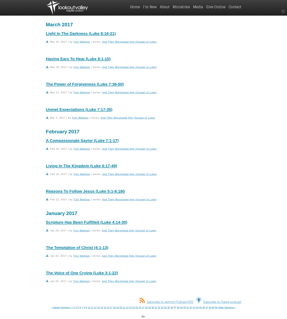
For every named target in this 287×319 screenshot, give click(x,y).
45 (200, 307)
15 (105, 307)
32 (159, 307)
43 (194, 307)
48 (210, 307)
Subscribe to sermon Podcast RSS (166, 302)
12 (95, 307)
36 (171, 307)
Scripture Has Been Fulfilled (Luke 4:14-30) (86, 222)
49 (213, 307)
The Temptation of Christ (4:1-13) (77, 247)
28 (146, 307)
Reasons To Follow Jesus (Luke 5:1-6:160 (85, 191)
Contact (235, 7)
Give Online (216, 7)
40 (184, 307)
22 (127, 307)
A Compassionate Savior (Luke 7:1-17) (82, 140)
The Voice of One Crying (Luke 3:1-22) (82, 273)
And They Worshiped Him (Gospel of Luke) (129, 41)
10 (89, 307)
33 (162, 307)
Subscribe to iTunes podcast (218, 302)
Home (135, 7)
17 (111, 307)
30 (152, 307)
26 (140, 307)
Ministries (181, 7)
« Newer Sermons (60, 307)
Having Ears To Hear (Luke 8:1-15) (78, 59)
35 (168, 307)
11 (92, 307)
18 (114, 307)
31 (155, 307)
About (165, 7)
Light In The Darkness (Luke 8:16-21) (81, 33)
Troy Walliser (81, 41)
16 (108, 307)
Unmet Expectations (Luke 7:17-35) (79, 109)
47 (207, 307)
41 (187, 307)
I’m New (150, 7)
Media (198, 7)
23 (130, 307)
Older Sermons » (227, 307)
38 (178, 307)
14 (101, 307)
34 (165, 307)
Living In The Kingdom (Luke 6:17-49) (81, 166)
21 (124, 307)
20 (121, 307)
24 (133, 307)
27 (143, 307)
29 (149, 307)
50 (216, 307)
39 (181, 307)
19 (117, 307)
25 (136, 307)
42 (191, 307)
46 (203, 307)
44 (197, 307)
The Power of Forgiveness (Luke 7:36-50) (85, 84)
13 (98, 307)
